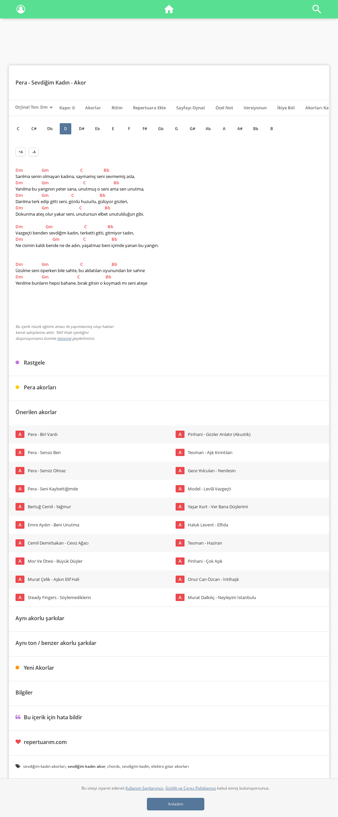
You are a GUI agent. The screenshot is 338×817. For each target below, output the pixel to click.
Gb (160, 128)
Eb (97, 128)
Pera (21, 82)
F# (145, 128)
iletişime (64, 338)
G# (192, 128)
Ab (208, 128)
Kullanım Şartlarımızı (144, 788)
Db (49, 128)
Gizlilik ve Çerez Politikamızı (190, 788)
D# (81, 128)
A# (240, 128)
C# (34, 128)
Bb (255, 128)
